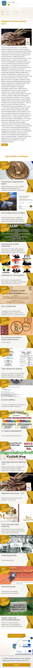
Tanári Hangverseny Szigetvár (11, 369)
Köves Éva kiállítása (8, 400)
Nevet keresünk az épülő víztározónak (10, 245)
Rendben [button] (16, 665)
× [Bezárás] (31, 638)
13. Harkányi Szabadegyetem (11, 431)
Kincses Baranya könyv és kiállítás (13, 213)
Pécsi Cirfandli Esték (8, 306)
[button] (29, 660)
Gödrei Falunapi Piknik (8, 555)
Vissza (4, 144)
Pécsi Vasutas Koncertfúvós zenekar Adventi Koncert (11, 338)
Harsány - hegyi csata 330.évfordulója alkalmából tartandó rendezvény (10, 620)
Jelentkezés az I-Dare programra (12, 275)
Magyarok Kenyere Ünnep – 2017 (12, 493)
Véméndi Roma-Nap (8, 587)
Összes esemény (16, 636)
